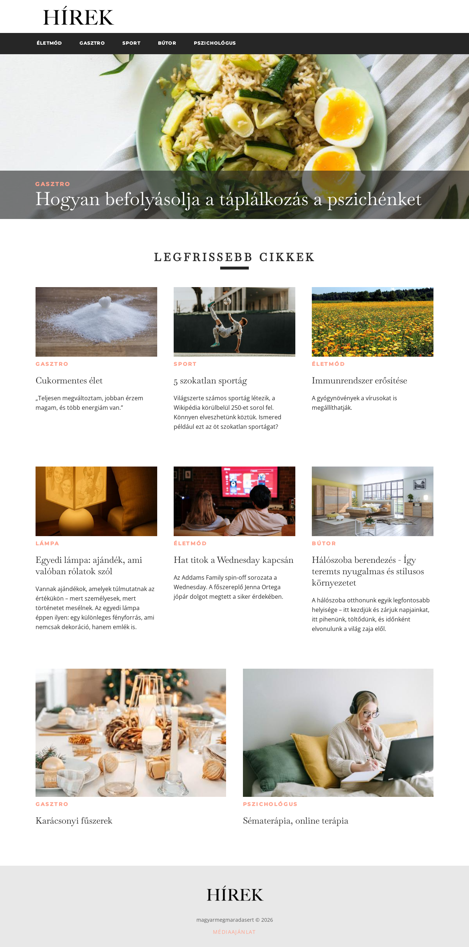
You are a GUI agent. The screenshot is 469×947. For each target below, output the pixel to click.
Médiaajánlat (234, 931)
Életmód (329, 364)
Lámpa (48, 543)
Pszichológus (270, 804)
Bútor (324, 543)
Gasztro (53, 184)
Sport (185, 364)
